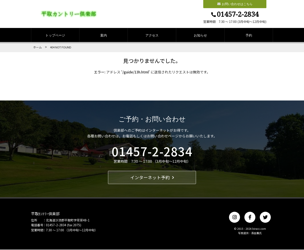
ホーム (37, 48)
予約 (248, 35)
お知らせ (200, 35)
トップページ (55, 35)
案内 (103, 35)
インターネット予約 (152, 178)
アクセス (152, 35)
